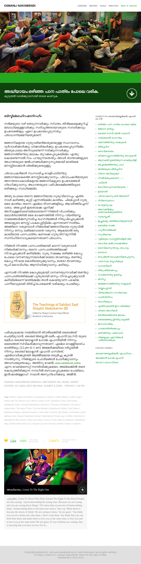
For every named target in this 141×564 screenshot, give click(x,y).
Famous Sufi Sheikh (59, 412)
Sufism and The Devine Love (17, 401)
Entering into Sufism (58, 408)
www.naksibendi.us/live (68, 363)
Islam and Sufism (25, 397)
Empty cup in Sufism (64, 416)
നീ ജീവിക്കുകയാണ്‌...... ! (110, 178)
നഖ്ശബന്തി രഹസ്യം (110, 138)
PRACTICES (113, 6)
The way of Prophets (60, 405)
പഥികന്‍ (102, 182)
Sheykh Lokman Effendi (107, 362)
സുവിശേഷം (104, 234)
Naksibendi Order (12, 405)
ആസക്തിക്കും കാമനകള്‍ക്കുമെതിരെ (110, 210)
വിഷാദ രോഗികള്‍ (107, 310)
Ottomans (45, 405)
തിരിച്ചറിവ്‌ (103, 147)
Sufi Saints (74, 412)
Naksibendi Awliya (12, 412)
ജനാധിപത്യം (105, 324)
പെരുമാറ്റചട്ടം (105, 205)
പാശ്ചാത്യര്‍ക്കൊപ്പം (109, 328)
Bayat (20, 416)
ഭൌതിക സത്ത (106, 225)
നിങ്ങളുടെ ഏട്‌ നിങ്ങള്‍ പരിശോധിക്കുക (110, 338)
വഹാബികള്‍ (104, 266)
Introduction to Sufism (44, 397)
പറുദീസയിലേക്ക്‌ (107, 230)
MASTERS (93, 6)
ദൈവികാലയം (106, 151)
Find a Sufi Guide (69, 401)
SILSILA (103, 6)
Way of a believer (65, 420)
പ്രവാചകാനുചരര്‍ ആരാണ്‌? (113, 196)
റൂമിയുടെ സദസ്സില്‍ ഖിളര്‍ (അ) (114, 239)
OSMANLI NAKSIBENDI (19, 5)
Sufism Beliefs (61, 397)
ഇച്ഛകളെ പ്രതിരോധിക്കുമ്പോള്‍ (115, 221)
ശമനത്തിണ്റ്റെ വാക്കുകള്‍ (112, 142)
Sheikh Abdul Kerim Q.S (20, 424)
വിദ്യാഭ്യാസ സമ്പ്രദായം (112, 292)
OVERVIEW (82, 6)
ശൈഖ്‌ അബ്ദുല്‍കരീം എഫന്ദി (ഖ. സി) (116, 353)
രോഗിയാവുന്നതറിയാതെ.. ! (113, 187)
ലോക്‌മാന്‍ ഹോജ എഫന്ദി (109, 358)
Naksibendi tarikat (32, 416)
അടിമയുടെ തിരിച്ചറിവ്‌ (110, 169)
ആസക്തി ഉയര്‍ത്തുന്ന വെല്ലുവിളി (117, 160)
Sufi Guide (44, 412)
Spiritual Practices (30, 412)
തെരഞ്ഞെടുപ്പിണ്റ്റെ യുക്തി (113, 319)
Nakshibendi (47, 416)
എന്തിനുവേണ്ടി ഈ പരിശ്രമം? (114, 306)
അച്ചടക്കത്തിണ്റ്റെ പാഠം (111, 164)
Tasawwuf (55, 401)
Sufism (13, 397)
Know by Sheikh (56, 424)
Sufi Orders (74, 408)
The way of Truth (23, 408)
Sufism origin (75, 397)
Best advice (21, 420)
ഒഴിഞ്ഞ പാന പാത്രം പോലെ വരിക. (117, 124)
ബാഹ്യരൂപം (105, 301)
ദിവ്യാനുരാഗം (106, 200)
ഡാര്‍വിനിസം (105, 297)
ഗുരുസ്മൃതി (104, 216)
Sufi (47, 401)
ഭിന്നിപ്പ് (101, 279)
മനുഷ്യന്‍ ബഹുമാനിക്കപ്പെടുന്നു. (116, 257)
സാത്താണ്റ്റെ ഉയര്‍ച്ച (109, 275)
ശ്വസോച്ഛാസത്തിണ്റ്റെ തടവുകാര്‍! (117, 156)
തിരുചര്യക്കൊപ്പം (108, 270)
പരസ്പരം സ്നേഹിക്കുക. (110, 261)
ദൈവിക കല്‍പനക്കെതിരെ (112, 243)
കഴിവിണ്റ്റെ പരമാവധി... (111, 333)
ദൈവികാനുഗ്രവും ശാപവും (113, 248)
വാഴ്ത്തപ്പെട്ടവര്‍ (104, 288)
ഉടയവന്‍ (102, 191)
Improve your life (40, 424)
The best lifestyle (40, 408)
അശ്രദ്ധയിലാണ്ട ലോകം (111, 315)
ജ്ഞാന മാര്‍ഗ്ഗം (106, 129)
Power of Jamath (72, 424)
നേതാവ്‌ (102, 252)
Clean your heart (35, 420)
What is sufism (37, 401)
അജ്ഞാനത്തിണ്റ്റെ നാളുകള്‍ (114, 283)
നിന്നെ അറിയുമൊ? (108, 173)
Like (13, 440)
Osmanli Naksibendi (30, 405)
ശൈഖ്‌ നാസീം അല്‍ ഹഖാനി (114, 133)
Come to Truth (50, 420)
